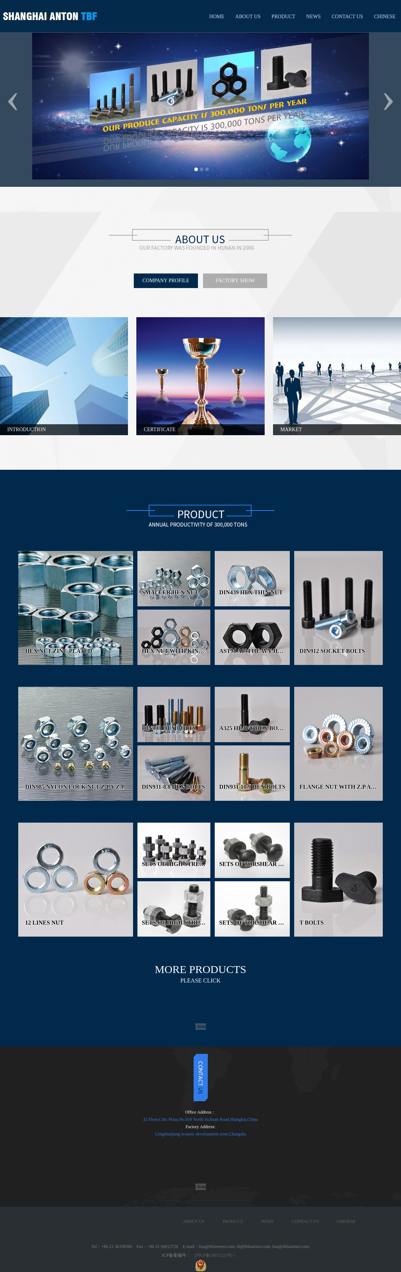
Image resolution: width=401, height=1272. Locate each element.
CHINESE (385, 16)
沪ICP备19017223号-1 (214, 1255)
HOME (216, 16)
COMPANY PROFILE (166, 280)
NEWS (313, 16)
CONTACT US (347, 16)
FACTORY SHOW (234, 280)
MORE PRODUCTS (200, 973)
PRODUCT (283, 16)
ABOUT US (247, 16)
